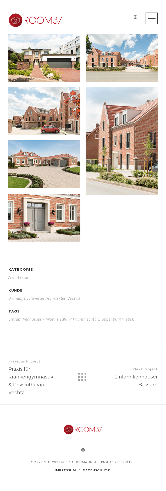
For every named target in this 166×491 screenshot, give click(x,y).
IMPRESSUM (65, 470)
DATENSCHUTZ (96, 470)
